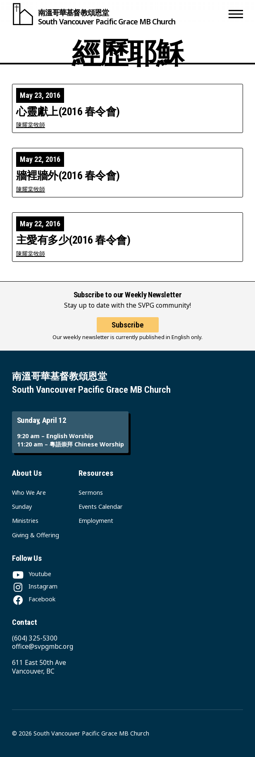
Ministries (25, 520)
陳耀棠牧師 (30, 124)
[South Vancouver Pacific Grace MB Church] (118, 14)
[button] (236, 14)
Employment (96, 520)
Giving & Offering (35, 535)
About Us (27, 473)
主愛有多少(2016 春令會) (73, 240)
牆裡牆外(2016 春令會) (68, 176)
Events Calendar (101, 506)
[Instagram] (34, 586)
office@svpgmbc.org (42, 646)
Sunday (22, 506)
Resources (96, 473)
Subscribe (128, 325)
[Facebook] (33, 599)
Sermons (91, 492)
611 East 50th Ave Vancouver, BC (39, 667)
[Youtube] (31, 574)
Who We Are (29, 492)
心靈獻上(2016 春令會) (68, 112)
